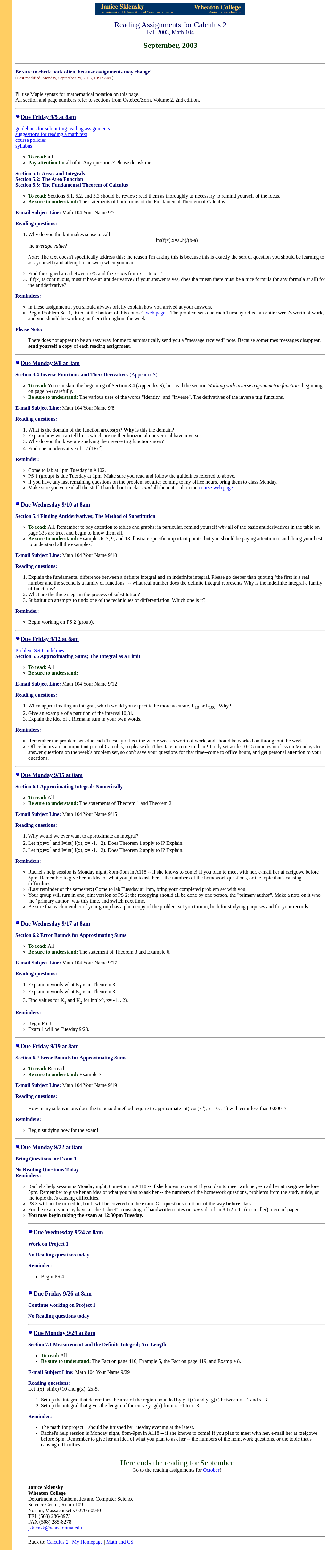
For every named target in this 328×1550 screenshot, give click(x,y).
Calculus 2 (58, 1542)
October (211, 1470)
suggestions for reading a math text (51, 134)
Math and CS (119, 1542)
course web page (216, 487)
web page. (156, 312)
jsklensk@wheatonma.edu (55, 1527)
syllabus (23, 146)
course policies (30, 140)
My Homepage (87, 1542)
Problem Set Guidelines (39, 650)
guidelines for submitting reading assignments (62, 128)
